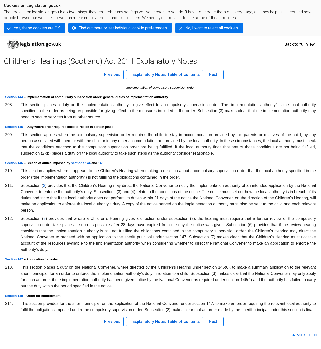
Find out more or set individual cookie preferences (122, 28)
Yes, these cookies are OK (37, 28)
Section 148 (14, 296)
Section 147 (14, 259)
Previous (112, 74)
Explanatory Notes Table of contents (166, 74)
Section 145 (14, 127)
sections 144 (81, 163)
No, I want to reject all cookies (211, 28)
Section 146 (14, 163)
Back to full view (300, 44)
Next (213, 74)
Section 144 (14, 97)
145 (100, 163)
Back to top (306, 334)
